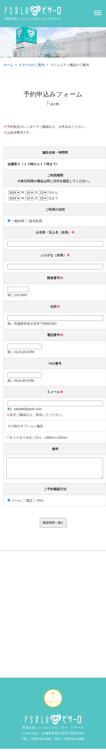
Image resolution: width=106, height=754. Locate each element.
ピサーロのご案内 (32, 65)
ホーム (8, 65)
